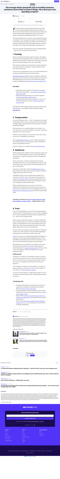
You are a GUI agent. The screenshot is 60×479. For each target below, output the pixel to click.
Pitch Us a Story (7, 438)
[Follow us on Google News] (21, 21)
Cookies (14, 450)
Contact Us (6, 435)
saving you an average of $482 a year (37, 81)
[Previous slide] (55, 363)
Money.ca (40, 431)
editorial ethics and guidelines (29, 270)
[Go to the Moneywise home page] (7, 1)
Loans (23, 442)
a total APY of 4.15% (23, 179)
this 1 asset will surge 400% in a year (27, 97)
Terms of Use (29, 421)
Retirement (23, 435)
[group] (30, 377)
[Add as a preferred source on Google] (38, 21)
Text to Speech (38, 450)
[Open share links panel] (30, 18)
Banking (23, 438)
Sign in (28, 355)
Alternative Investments (25, 437)
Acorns (14, 236)
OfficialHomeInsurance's (19, 76)
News (23, 431)
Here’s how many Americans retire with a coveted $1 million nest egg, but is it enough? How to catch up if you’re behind (33, 341)
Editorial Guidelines (8, 437)
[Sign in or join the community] (56, 1)
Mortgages (23, 440)
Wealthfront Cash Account (37, 169)
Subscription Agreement (34, 421)
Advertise (6, 433)
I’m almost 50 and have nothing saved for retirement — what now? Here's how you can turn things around (29, 368)
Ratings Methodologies (8, 440)
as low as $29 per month (39, 146)
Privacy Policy (41, 421)
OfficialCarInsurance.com (23, 140)
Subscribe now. (16, 110)
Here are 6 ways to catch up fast (28, 288)
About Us (6, 431)
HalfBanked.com (41, 435)
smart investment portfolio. (31, 248)
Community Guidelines (48, 450)
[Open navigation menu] (1, 1)
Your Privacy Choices (30, 456)
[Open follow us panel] (41, 18)
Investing (23, 433)
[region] (30, 377)
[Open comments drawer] (18, 18)
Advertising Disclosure (32, 450)
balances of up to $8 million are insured (22, 190)
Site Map (43, 450)
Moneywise (17, 15)
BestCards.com (41, 433)
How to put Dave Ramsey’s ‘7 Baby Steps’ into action (15, 380)
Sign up (32, 355)
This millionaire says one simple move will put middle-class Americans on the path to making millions (32, 334)
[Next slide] (57, 363)
